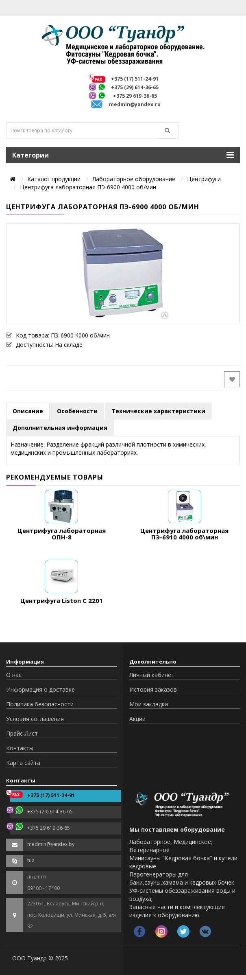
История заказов (153, 689)
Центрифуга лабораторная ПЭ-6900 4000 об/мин (88, 187)
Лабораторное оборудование (133, 179)
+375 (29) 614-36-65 (135, 87)
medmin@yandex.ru (135, 104)
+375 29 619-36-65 (135, 95)
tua (31, 860)
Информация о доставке (40, 689)
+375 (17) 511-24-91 (135, 78)
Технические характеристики (158, 411)
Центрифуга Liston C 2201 (61, 600)
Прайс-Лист (22, 733)
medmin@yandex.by (50, 844)
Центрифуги (204, 179)
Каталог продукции (54, 179)
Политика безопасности (40, 704)
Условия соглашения (35, 719)
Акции (137, 719)
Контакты (19, 748)
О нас (14, 675)
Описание (28, 411)
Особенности (77, 411)
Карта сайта (23, 763)
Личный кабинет (151, 675)
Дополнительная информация (60, 428)
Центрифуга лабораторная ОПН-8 (61, 533)
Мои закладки (148, 704)
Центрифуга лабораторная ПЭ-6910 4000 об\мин (184, 533)
